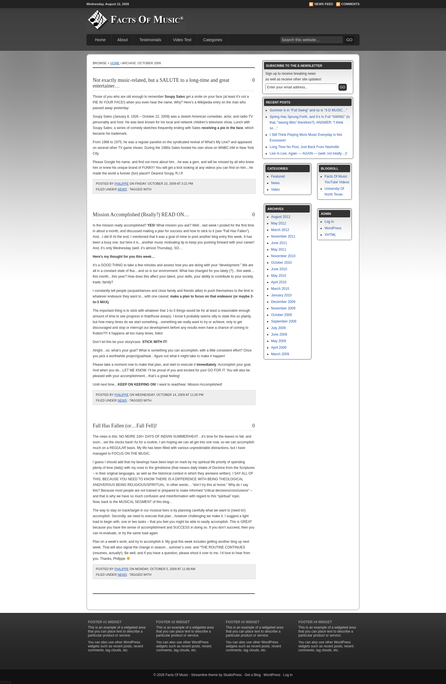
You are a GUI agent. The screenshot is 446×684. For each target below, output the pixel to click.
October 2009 (281, 315)
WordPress (333, 228)
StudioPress (232, 675)
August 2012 (280, 217)
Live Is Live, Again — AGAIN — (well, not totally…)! (308, 153)
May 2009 (278, 341)
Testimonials (150, 40)
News (122, 189)
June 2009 (279, 334)
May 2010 (278, 276)
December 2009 (283, 302)
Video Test (182, 40)
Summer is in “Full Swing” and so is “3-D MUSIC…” (308, 110)
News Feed (323, 4)
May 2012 (278, 223)
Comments (350, 4)
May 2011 (278, 249)
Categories (212, 40)
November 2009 (283, 308)
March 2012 (280, 230)
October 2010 (281, 263)
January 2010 (281, 295)
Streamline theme (204, 675)
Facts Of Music (177, 675)
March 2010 (280, 289)
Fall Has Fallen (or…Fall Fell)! (125, 426)
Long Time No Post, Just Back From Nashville (304, 147)
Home (100, 40)
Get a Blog (253, 675)
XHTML (330, 235)
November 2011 (283, 236)
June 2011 (279, 243)
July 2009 (278, 328)
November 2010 (283, 256)
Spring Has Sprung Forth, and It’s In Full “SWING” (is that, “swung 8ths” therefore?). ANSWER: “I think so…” (310, 122)
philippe (122, 183)
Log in (329, 222)
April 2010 (278, 282)
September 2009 (283, 321)
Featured (278, 176)
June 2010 (279, 269)
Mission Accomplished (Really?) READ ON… (141, 214)
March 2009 (280, 354)
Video (275, 190)
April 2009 (278, 348)
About (122, 40)
